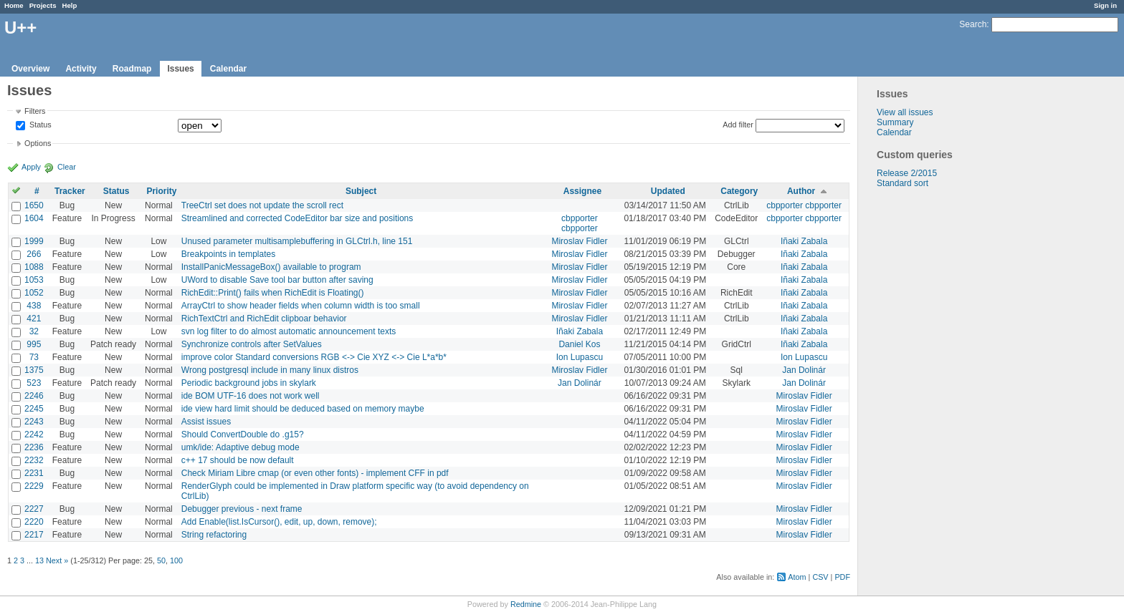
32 (34, 331)
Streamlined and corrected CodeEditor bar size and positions (297, 218)
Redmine (525, 604)
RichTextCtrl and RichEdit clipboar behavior (264, 319)
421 (34, 319)
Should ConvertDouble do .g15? (242, 434)
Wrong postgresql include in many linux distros (269, 370)
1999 (34, 241)
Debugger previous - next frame (242, 509)
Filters (34, 111)
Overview (30, 69)
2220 (34, 522)
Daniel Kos (579, 344)
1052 (34, 293)
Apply (31, 166)
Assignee (582, 191)
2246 (34, 396)
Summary (895, 122)
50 (161, 560)
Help (69, 5)
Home (14, 5)
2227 (34, 509)
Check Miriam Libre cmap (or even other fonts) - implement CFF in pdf (315, 473)
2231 (34, 473)
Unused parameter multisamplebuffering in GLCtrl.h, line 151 (297, 241)
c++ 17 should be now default (237, 460)
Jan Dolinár (804, 370)
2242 (34, 434)
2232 (34, 460)
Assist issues (206, 422)
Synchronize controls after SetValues (251, 344)
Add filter (738, 124)
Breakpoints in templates (228, 254)
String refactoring (214, 535)
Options (37, 143)
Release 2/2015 (907, 173)
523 (34, 383)
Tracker (69, 191)
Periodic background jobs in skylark (248, 383)
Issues (180, 69)
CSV (820, 577)
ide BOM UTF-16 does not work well (250, 396)
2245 (34, 409)
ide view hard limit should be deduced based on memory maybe (302, 409)
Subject (361, 191)
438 (34, 306)
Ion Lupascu (579, 357)
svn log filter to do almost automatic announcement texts (288, 331)
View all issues (905, 112)
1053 (34, 280)
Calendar (228, 69)
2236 (34, 447)
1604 (34, 218)
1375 (34, 370)
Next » (57, 560)
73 (34, 357)
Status (39, 125)
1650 (34, 205)
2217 (34, 535)
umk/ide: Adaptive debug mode (240, 447)
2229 (34, 486)
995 (34, 344)
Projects (43, 5)
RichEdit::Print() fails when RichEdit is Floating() (272, 293)
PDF (842, 577)
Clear (66, 166)
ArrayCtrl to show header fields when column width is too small (300, 306)
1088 (34, 267)
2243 (34, 422)
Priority (161, 191)
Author (801, 191)
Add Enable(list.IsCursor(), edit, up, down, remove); (279, 522)
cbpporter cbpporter (804, 205)
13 (39, 560)
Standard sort (902, 183)
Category (739, 191)
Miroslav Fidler (579, 241)
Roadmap (132, 69)
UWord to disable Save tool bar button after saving (277, 280)
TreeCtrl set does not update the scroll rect (262, 205)
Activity (80, 69)
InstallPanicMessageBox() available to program (271, 267)
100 (176, 560)
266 (34, 254)
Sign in (1105, 5)
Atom (797, 577)
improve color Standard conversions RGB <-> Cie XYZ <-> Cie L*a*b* (314, 357)
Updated (668, 191)
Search (972, 24)
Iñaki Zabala (804, 241)
